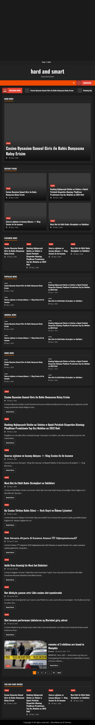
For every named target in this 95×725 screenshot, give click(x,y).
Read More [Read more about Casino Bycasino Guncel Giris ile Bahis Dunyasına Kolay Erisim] (11, 412)
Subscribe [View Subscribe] (83, 83)
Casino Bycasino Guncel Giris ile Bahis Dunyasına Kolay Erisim (49, 90)
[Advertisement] (47, 15)
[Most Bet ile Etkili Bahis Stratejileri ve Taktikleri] (70, 216)
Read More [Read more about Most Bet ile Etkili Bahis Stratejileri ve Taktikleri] (11, 497)
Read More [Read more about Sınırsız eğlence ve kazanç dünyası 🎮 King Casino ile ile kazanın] (11, 470)
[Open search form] (74, 83)
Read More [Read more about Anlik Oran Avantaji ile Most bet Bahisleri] (11, 580)
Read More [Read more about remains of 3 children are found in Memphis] (55, 665)
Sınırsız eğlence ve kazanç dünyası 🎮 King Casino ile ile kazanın (23, 223)
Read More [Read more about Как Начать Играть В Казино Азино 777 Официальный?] (11, 552)
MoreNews (55, 722)
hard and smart (47, 71)
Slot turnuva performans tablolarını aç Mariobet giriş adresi (35, 620)
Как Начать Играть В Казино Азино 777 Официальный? (40, 538)
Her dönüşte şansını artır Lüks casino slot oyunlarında (33, 593)
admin (52, 651)
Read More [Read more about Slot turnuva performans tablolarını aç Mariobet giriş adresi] (11, 635)
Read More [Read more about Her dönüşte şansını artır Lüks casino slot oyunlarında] (11, 607)
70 (54, 673)
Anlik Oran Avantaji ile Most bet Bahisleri (25, 565)
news (8, 143)
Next (59, 673)
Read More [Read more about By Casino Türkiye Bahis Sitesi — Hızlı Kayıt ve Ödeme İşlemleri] (11, 525)
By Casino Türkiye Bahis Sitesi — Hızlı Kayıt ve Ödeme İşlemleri (38, 510)
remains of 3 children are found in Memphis (25, 655)
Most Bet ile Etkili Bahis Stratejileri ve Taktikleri (69, 224)
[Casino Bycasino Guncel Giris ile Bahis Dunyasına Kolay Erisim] (47, 132)
